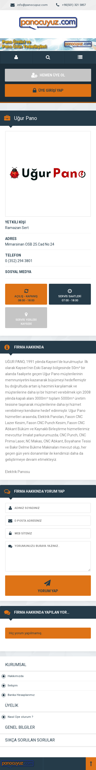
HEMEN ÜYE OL (48, 75)
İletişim (13, 685)
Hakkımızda (16, 676)
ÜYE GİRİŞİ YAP (48, 90)
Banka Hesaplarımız (21, 695)
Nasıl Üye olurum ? (20, 717)
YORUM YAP (47, 585)
